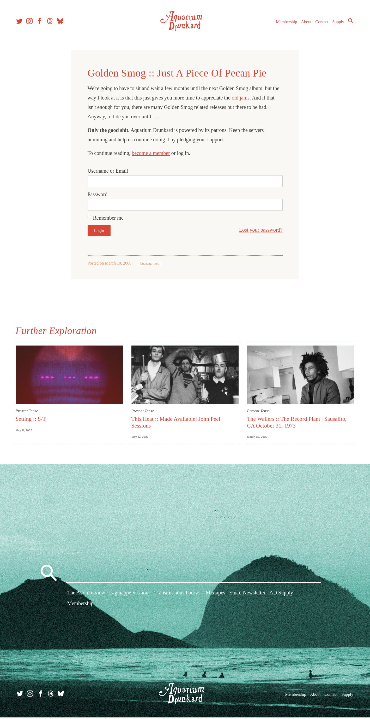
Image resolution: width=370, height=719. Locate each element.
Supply (337, 23)
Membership (284, 23)
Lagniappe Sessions (129, 595)
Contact (320, 23)
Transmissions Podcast (178, 595)
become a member (151, 153)
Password (98, 194)
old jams (241, 98)
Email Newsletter (247, 595)
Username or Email (108, 171)
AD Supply (281, 595)
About (304, 23)
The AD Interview (86, 595)
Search (349, 22)
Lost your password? (261, 230)
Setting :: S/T (31, 419)
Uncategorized (149, 263)
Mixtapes (215, 595)
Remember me (108, 218)
